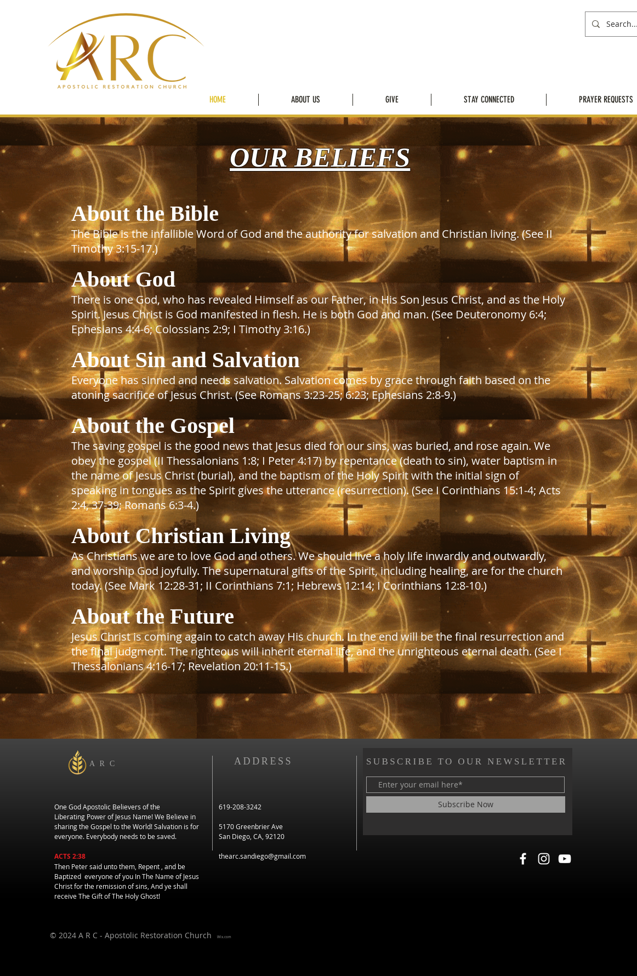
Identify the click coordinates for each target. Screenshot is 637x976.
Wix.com (224, 937)
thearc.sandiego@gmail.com (262, 856)
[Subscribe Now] (465, 804)
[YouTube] (564, 858)
